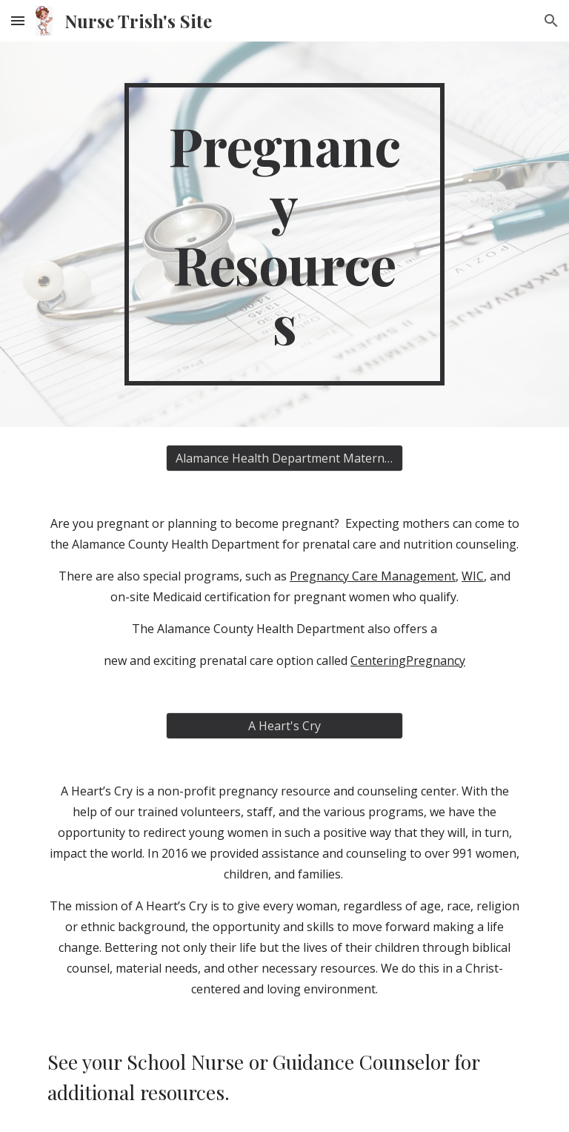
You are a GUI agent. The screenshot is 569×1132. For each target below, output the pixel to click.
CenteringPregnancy (407, 660)
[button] (18, 20)
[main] (284, 234)
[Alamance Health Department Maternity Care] (284, 458)
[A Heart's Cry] (284, 726)
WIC (473, 576)
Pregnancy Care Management (373, 576)
